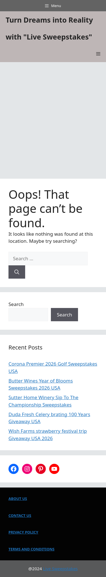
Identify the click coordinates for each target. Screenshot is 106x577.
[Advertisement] (53, 118)
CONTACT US (19, 515)
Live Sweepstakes (60, 568)
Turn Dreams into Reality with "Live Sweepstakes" (49, 28)
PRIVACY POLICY (23, 532)
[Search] (16, 272)
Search (16, 304)
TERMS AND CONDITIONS (31, 549)
